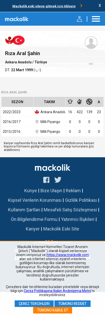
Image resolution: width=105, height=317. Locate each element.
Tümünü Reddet (72, 304)
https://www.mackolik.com (68, 255)
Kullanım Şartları (24, 209)
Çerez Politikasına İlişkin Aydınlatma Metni (57, 291)
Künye (30, 190)
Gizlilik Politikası (81, 200)
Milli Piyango (47, 122)
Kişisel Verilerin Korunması (34, 200)
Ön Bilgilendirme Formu (34, 219)
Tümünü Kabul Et (52, 310)
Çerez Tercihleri (34, 304)
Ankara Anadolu (18, 62)
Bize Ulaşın (51, 190)
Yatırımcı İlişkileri (77, 219)
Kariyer (33, 228)
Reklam (73, 190)
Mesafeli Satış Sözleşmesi (70, 209)
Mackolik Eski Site (61, 228)
